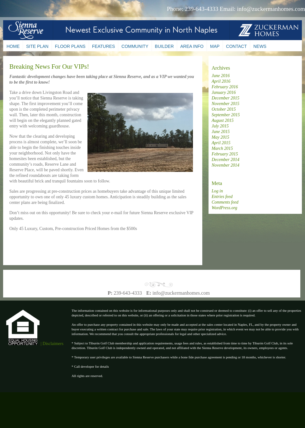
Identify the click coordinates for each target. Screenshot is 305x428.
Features (103, 46)
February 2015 (225, 154)
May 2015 (220, 137)
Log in (217, 191)
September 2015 (226, 115)
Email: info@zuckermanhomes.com (262, 9)
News (259, 46)
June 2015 (221, 131)
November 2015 (225, 103)
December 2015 (225, 98)
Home (13, 46)
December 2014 (225, 159)
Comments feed (225, 202)
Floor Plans (70, 46)
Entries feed (222, 196)
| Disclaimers (52, 343)
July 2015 (220, 126)
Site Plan (37, 46)
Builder (164, 46)
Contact (236, 46)
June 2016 (221, 75)
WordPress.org (224, 207)
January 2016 (224, 92)
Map (214, 46)
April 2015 (221, 142)
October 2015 (224, 109)
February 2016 (225, 87)
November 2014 (225, 165)
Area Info (192, 46)
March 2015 (222, 148)
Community (134, 46)
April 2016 (221, 81)
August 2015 (222, 120)
